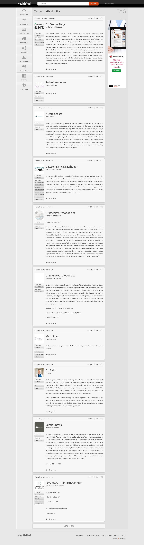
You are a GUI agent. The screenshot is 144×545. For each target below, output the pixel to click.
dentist (37, 98)
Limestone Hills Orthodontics (64, 483)
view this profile (51, 69)
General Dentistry (39, 42)
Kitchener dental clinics (39, 197)
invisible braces (39, 354)
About (104, 535)
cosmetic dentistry (39, 184)
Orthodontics (38, 503)
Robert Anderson (56, 82)
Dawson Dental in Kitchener (55, 176)
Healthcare (38, 436)
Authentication (109, 3)
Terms (110, 535)
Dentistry (38, 35)
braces (37, 498)
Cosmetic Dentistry (39, 39)
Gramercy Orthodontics (60, 212)
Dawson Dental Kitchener (62, 166)
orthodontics (38, 44)
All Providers (79, 535)
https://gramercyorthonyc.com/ (62, 308)
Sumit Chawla (54, 424)
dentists (37, 187)
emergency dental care (39, 189)
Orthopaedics (39, 125)
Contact (123, 535)
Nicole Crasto (54, 113)
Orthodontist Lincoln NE (80, 403)
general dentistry (39, 192)
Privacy (116, 535)
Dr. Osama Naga (56, 24)
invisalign (37, 352)
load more (69, 526)
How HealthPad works (92, 535)
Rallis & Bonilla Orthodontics (55, 397)
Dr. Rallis (51, 370)
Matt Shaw (52, 336)
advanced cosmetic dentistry (39, 182)
